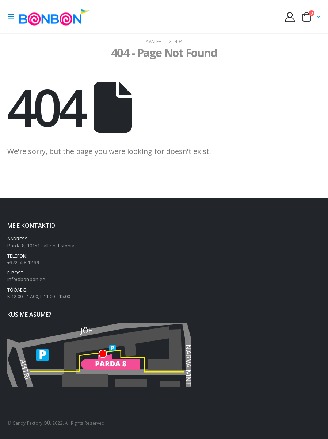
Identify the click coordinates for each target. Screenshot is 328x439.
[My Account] (290, 17)
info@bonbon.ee (26, 279)
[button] (13, 17)
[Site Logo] (56, 16)
